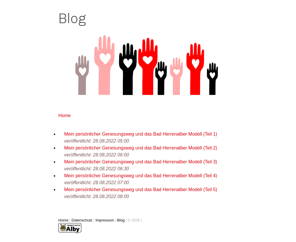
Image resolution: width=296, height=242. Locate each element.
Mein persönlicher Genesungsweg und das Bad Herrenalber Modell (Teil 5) (140, 189)
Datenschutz (81, 220)
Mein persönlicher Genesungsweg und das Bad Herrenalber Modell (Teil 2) (140, 147)
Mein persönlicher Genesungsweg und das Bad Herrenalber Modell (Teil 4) (140, 175)
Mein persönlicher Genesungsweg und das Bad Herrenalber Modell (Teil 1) (140, 134)
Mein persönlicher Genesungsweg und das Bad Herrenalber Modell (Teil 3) (140, 161)
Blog (121, 220)
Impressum (104, 220)
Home (64, 115)
